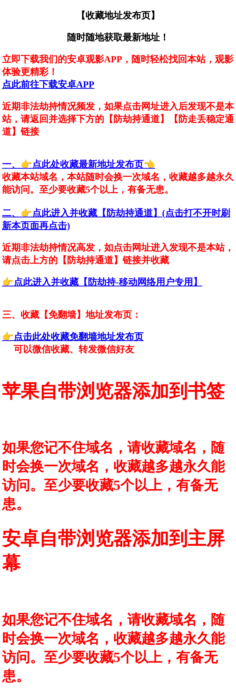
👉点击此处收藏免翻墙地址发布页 (73, 337)
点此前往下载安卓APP (48, 84)
